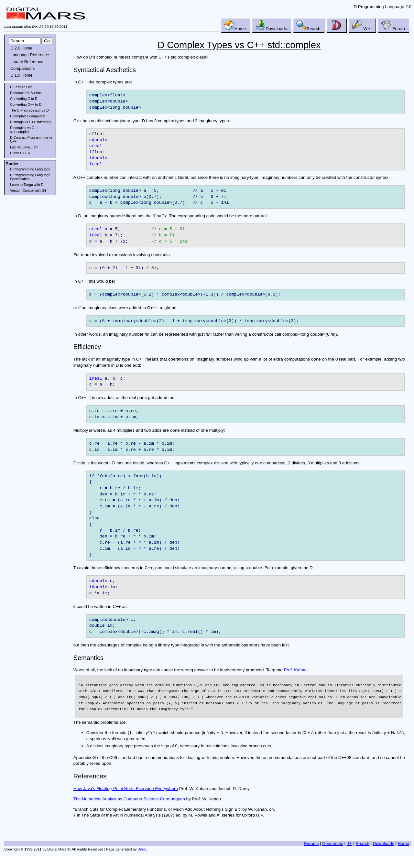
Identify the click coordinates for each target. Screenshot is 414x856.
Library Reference (26, 61)
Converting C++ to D (25, 104)
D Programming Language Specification (30, 177)
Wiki (362, 25)
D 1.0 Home (21, 75)
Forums (311, 844)
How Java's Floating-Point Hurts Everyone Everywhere (125, 789)
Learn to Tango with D (26, 185)
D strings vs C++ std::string (30, 122)
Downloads (271, 25)
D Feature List (21, 87)
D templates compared (27, 116)
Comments (332, 844)
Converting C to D (24, 99)
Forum (393, 25)
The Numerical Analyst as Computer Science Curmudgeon (129, 799)
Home (235, 25)
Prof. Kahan (295, 670)
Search (308, 25)
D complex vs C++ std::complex (24, 130)
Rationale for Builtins (26, 93)
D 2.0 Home (21, 48)
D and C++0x (20, 153)
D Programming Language (30, 169)
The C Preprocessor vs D (29, 110)
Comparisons (22, 68)
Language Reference (29, 54)
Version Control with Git (28, 190)
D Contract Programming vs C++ (31, 139)
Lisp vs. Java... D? (24, 147)
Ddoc (141, 850)
